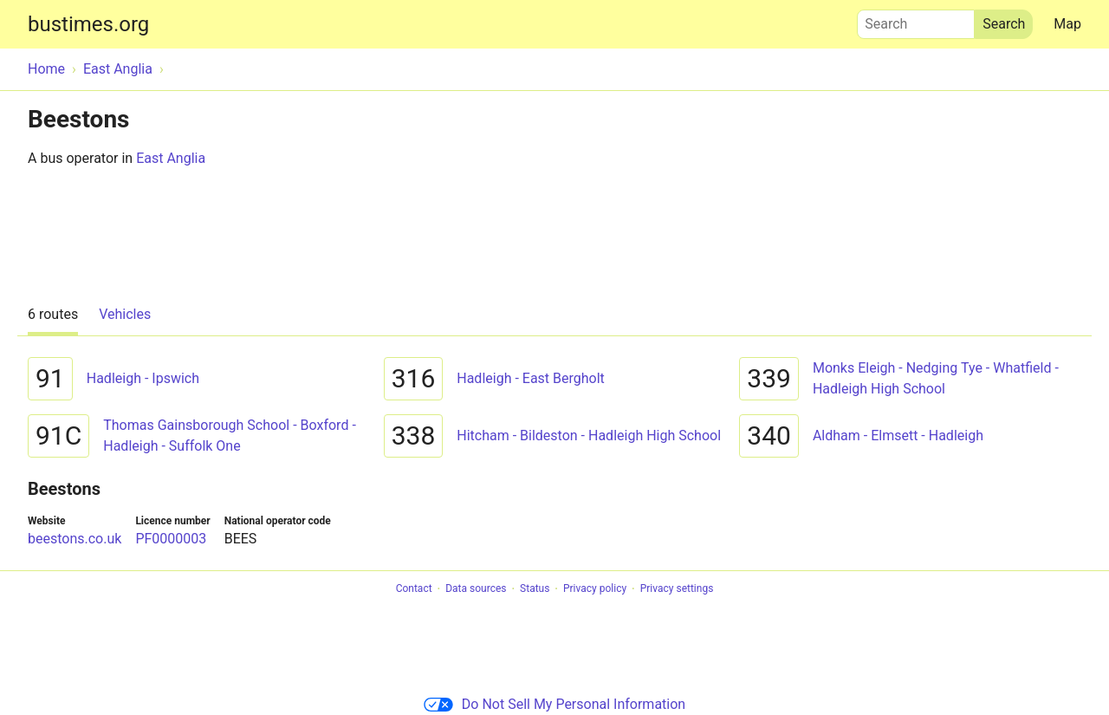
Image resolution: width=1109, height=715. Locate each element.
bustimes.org (88, 24)
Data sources (475, 589)
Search (916, 20)
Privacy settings (677, 589)
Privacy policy (594, 589)
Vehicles (125, 314)
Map (1067, 24)
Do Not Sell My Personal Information (554, 704)
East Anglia (170, 158)
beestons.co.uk (74, 538)
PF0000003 (170, 538)
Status (534, 589)
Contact (414, 589)
